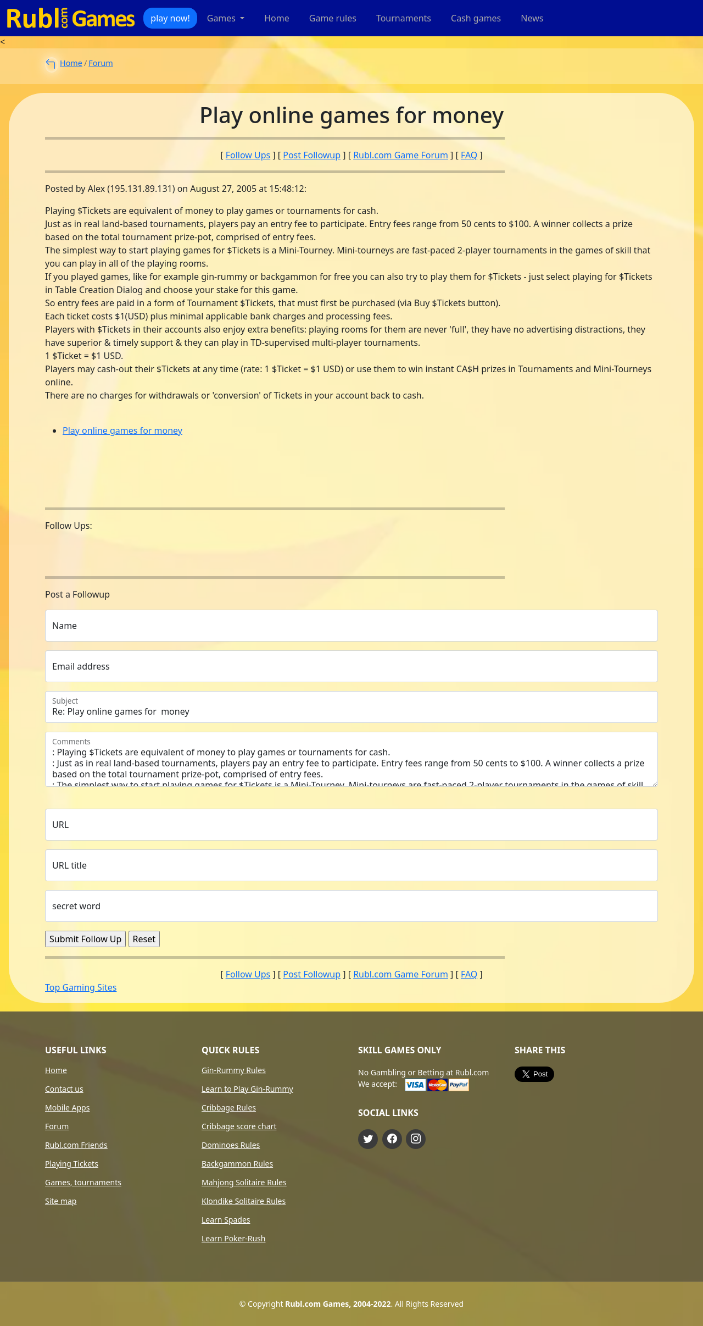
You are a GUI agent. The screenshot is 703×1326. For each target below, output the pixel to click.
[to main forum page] (50, 64)
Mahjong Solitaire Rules (244, 1182)
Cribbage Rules (229, 1108)
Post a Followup (77, 594)
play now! (169, 18)
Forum (100, 63)
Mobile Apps (67, 1108)
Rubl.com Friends (76, 1145)
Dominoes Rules (231, 1145)
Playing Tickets (71, 1164)
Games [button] (222, 18)
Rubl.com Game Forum (400, 155)
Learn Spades (226, 1220)
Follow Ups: (68, 526)
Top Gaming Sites (80, 987)
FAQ (469, 155)
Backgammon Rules (237, 1164)
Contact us (64, 1089)
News (532, 18)
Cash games (476, 18)
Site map (60, 1201)
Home (276, 18)
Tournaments (403, 18)
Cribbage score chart (239, 1126)
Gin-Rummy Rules (234, 1070)
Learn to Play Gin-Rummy (247, 1089)
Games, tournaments (83, 1182)
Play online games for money (122, 430)
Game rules (332, 18)
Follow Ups (248, 155)
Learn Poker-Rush (233, 1238)
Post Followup (312, 155)
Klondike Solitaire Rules (244, 1201)
